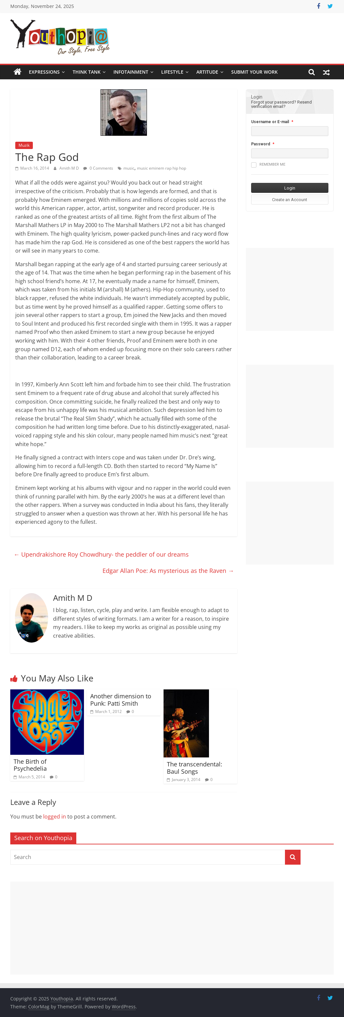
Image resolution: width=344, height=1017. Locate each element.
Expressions (44, 72)
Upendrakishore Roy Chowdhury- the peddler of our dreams (101, 554)
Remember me (268, 165)
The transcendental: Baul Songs (194, 767)
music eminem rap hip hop (161, 168)
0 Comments (98, 168)
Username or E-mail (270, 121)
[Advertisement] (290, 289)
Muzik (24, 145)
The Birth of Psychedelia (30, 765)
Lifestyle (172, 72)
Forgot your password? (273, 102)
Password (260, 144)
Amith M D (69, 168)
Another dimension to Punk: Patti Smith (120, 699)
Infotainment (130, 72)
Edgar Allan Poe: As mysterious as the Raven (168, 571)
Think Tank (87, 72)
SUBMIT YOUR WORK (254, 72)
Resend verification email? (281, 104)
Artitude (207, 72)
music (128, 168)
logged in (54, 816)
